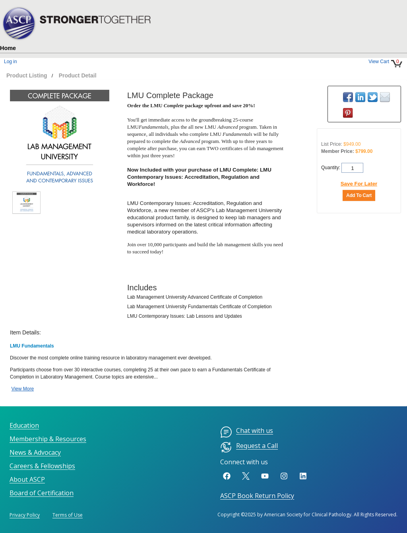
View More (23, 389)
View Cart (378, 61)
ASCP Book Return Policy (257, 495)
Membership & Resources (48, 439)
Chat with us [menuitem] (246, 432)
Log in (10, 61)
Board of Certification (42, 493)
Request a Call (249, 447)
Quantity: (331, 167)
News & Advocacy (35, 452)
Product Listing (26, 75)
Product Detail (78, 75)
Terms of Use (67, 515)
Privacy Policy (25, 515)
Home (8, 48)
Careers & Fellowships (42, 466)
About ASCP (27, 479)
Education (24, 425)
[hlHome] (79, 18)
